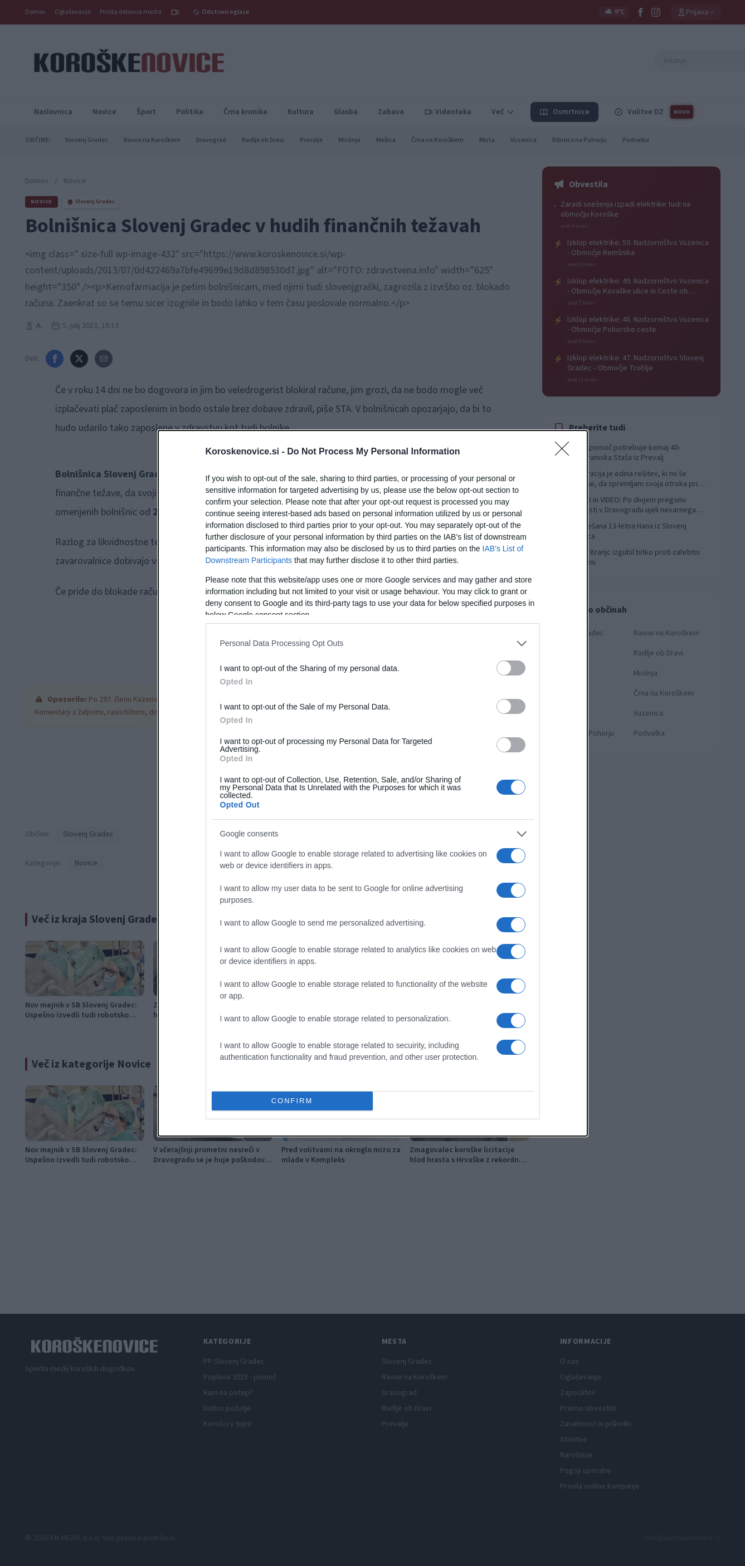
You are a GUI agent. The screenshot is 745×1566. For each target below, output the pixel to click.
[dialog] (372, 783)
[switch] (510, 668)
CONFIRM (292, 1101)
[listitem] (372, 643)
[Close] (565, 452)
